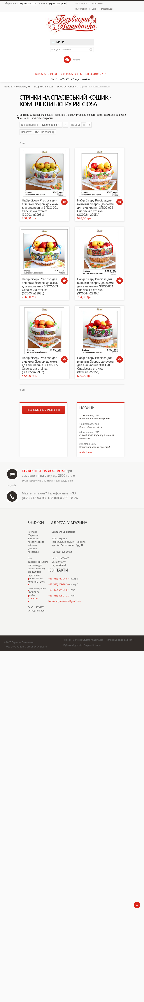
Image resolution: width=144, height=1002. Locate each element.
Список (88, 124)
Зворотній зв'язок (92, 645)
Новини (86, 407)
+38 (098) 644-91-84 (58, 590)
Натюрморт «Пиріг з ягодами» (94, 418)
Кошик (72, 59)
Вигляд (75, 124)
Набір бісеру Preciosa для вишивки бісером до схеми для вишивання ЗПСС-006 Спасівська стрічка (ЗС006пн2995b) (95, 365)
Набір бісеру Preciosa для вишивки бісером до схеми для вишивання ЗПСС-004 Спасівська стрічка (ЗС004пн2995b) (95, 286)
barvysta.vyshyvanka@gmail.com (64, 601)
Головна (8, 86)
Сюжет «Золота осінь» (90, 427)
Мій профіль (81, 3)
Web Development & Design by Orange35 (26, 646)
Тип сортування (30, 124)
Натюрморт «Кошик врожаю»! (94, 447)
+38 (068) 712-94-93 (58, 578)
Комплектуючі (23, 86)
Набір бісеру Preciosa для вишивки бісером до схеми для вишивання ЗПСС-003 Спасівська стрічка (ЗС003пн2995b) (40, 286)
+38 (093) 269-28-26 (63, 498)
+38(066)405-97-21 (96, 73)
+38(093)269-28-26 (70, 73)
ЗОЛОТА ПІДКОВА (66, 86)
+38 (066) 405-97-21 (58, 595)
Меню (60, 42)
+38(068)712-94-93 (46, 73)
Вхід (94, 9)
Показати (26, 131)
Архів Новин (85, 452)
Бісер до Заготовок (43, 86)
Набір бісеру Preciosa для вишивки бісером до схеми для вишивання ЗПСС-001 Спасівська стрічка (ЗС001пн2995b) (40, 207)
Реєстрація (107, 9)
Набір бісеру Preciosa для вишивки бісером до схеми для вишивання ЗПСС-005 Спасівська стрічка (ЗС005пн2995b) (40, 365)
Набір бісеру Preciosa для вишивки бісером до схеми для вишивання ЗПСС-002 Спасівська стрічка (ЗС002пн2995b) (95, 207)
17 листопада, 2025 (89, 415)
